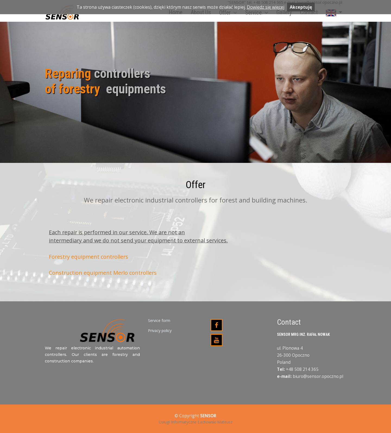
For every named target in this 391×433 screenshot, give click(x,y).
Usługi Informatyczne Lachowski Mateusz (195, 422)
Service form (159, 320)
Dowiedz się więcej (265, 7)
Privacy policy (160, 330)
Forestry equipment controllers (88, 256)
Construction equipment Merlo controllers (103, 272)
